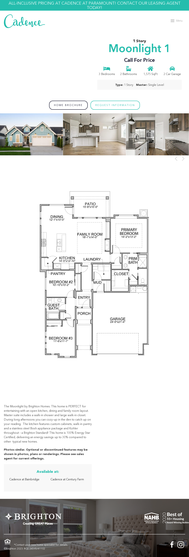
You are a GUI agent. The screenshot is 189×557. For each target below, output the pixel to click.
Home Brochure (68, 105)
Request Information (115, 105)
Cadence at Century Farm (67, 479)
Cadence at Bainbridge (24, 479)
